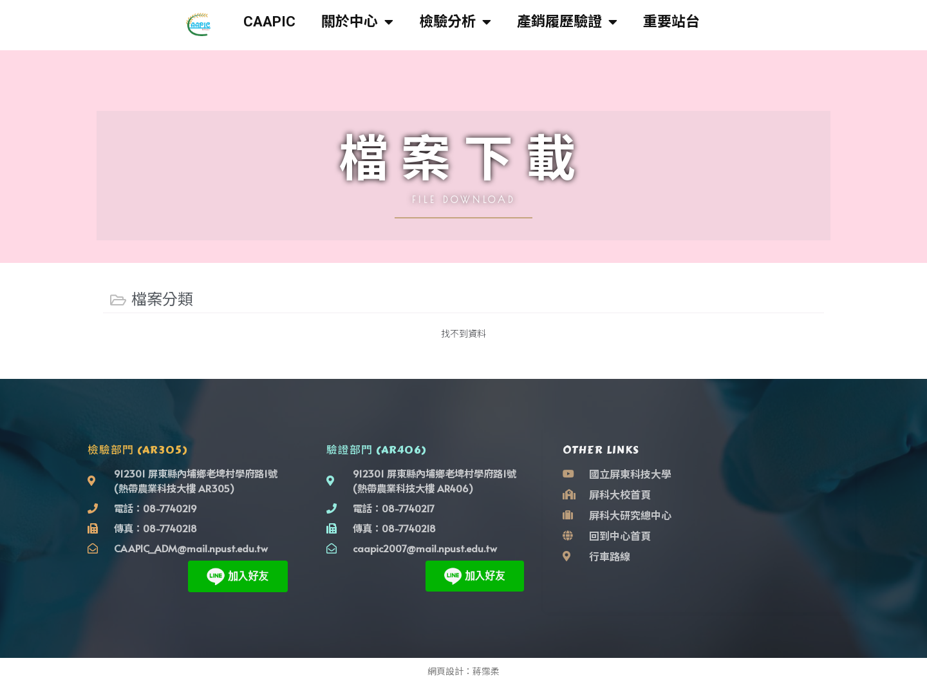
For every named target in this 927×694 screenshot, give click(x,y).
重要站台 (671, 22)
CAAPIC (269, 22)
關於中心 (357, 21)
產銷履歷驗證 (567, 21)
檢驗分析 (455, 21)
